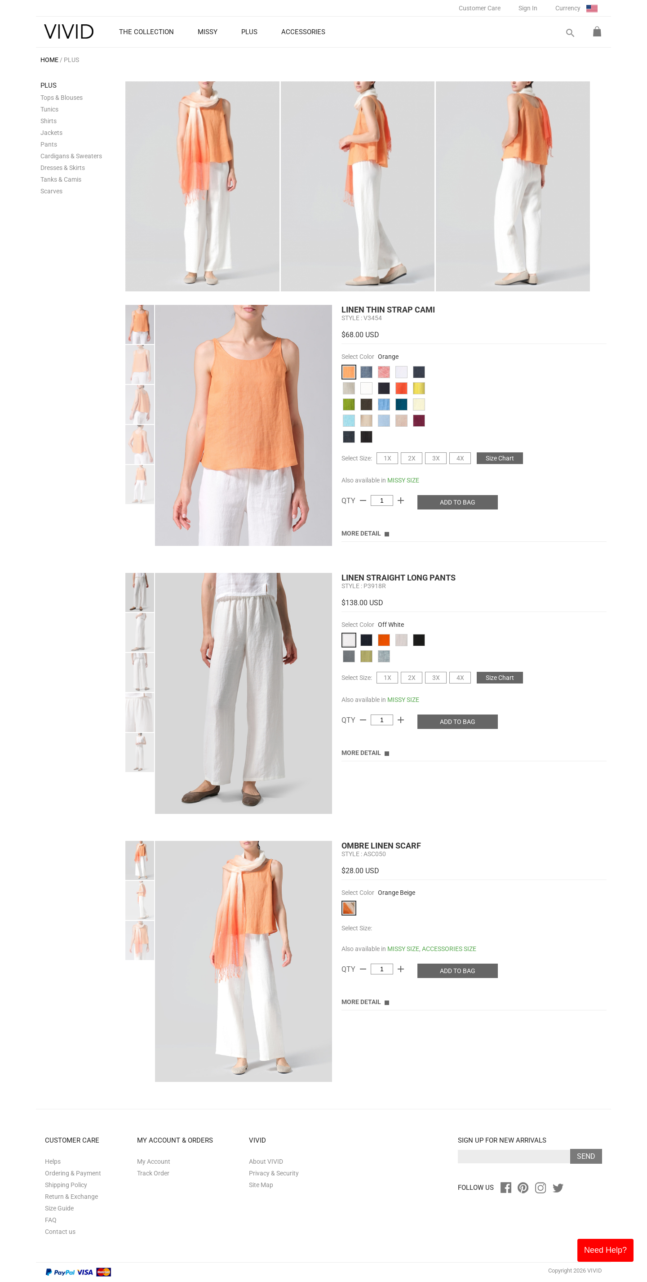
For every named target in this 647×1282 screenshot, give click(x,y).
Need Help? (605, 1250)
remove (363, 500)
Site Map (261, 1184)
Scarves (51, 191)
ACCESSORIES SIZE (449, 948)
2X (412, 458)
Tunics (49, 109)
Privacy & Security (274, 1173)
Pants (48, 144)
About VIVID (266, 1161)
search (570, 33)
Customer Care (480, 8)
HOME (49, 59)
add (400, 500)
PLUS (71, 59)
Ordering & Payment (73, 1173)
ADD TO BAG (457, 502)
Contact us (60, 1231)
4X (460, 458)
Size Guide (59, 1208)
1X (387, 458)
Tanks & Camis (60, 179)
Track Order (153, 1173)
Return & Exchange (71, 1196)
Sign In (527, 8)
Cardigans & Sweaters (71, 156)
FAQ (51, 1220)
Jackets (51, 132)
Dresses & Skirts (62, 167)
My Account (153, 1161)
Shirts (48, 121)
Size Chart (500, 458)
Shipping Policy (66, 1184)
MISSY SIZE (403, 480)
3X (436, 458)
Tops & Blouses (61, 97)
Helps (53, 1161)
